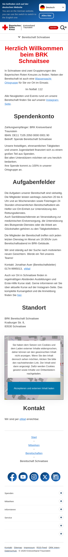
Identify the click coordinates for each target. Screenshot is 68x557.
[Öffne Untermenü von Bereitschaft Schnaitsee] (34, 37)
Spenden (53, 27)
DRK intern (54, 547)
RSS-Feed (42, 547)
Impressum (29, 547)
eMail (27, 268)
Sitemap (18, 547)
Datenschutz (11, 551)
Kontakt (8, 547)
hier (19, 295)
